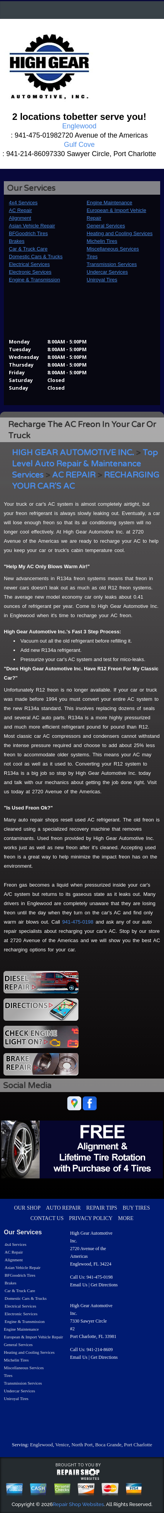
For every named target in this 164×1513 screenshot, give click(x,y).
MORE (125, 1218)
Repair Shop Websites (78, 1504)
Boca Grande (108, 1444)
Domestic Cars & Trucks (35, 256)
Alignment (20, 218)
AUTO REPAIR (63, 1208)
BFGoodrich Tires (28, 233)
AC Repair (20, 210)
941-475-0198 (78, 922)
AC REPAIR (73, 475)
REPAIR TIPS (101, 1208)
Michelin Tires (102, 241)
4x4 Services (23, 202)
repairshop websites (78, 1474)
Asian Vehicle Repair (32, 226)
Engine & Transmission (34, 280)
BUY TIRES (136, 1208)
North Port (81, 1444)
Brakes (16, 241)
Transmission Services (112, 264)
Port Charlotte (138, 1444)
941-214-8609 (100, 1349)
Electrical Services (29, 264)
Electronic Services (30, 272)
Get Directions (103, 1284)
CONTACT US (47, 1218)
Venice (62, 1444)
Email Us (78, 1284)
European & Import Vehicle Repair (33, 1337)
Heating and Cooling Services (119, 233)
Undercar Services (107, 272)
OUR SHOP (27, 1208)
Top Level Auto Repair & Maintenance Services (85, 464)
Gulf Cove (79, 144)
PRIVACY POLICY (90, 1218)
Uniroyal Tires (102, 280)
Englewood (41, 1444)
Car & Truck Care (28, 249)
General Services (106, 226)
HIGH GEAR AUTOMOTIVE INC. (73, 453)
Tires (92, 256)
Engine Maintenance (109, 202)
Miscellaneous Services (113, 249)
